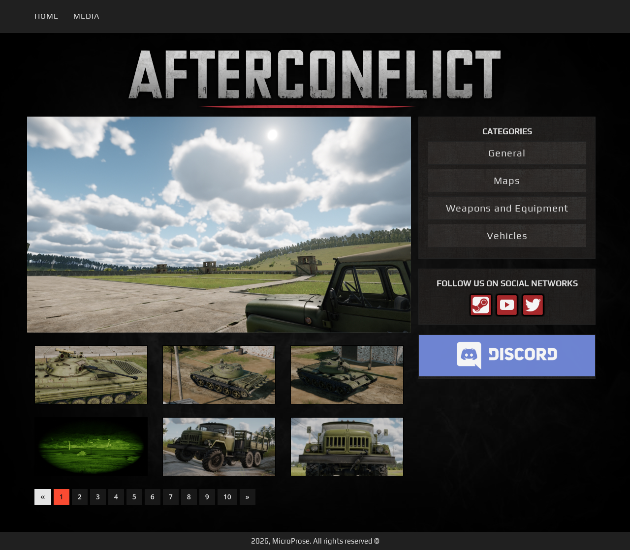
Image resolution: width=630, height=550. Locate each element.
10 (227, 496)
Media (86, 16)
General (507, 152)
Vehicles (507, 235)
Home (46, 16)
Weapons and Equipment (507, 208)
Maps (507, 180)
